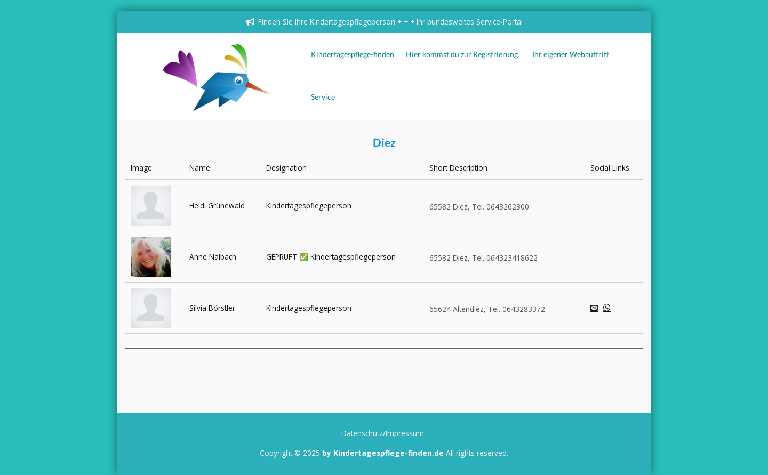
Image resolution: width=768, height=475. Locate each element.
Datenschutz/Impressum (382, 433)
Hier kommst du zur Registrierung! (463, 54)
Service (323, 97)
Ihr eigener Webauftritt (570, 54)
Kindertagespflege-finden (352, 54)
